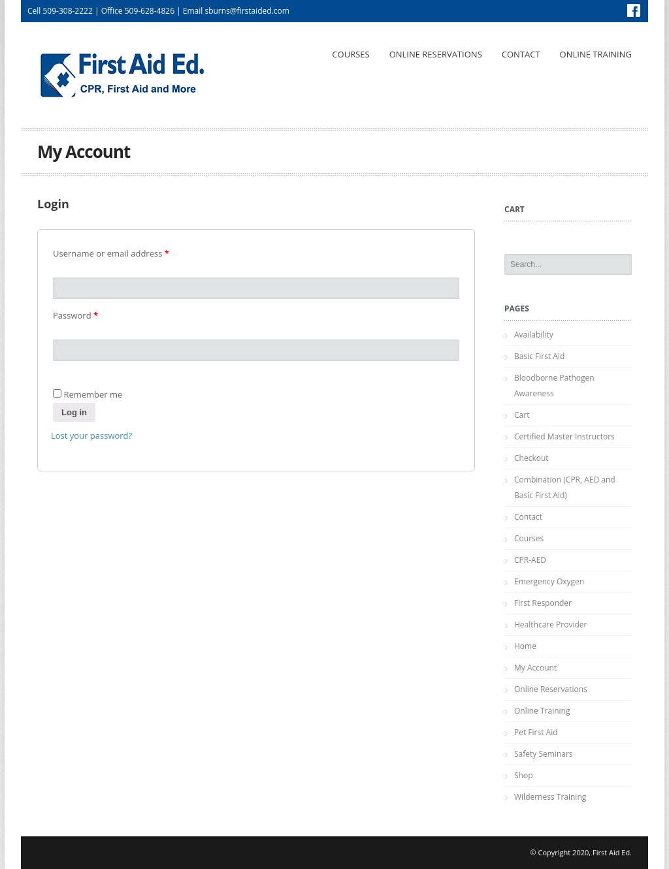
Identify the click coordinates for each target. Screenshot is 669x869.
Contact (521, 54)
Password (75, 315)
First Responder (543, 602)
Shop (523, 775)
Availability (533, 334)
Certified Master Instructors (564, 436)
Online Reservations (435, 54)
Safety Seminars (543, 753)
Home (525, 646)
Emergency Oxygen (549, 581)
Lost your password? (91, 435)
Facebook (634, 10)
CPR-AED (530, 559)
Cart (521, 414)
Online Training (596, 54)
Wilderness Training (550, 796)
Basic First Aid (539, 356)
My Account (535, 667)
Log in (74, 412)
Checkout (531, 458)
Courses (350, 54)
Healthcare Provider (550, 624)
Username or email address (111, 253)
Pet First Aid (536, 732)
